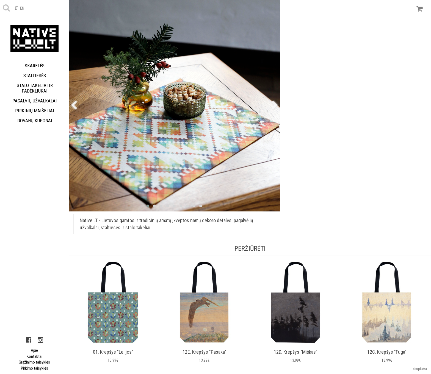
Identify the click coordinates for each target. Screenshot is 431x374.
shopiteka (420, 369)
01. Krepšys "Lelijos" (113, 352)
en (22, 8)
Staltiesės (34, 75)
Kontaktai (34, 356)
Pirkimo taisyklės (34, 368)
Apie (34, 350)
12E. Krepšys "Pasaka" (204, 352)
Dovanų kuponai (34, 120)
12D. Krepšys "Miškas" (295, 352)
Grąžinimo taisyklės (34, 362)
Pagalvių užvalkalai (34, 101)
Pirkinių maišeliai (34, 110)
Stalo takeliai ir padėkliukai (35, 88)
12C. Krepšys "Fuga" (387, 352)
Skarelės (35, 65)
